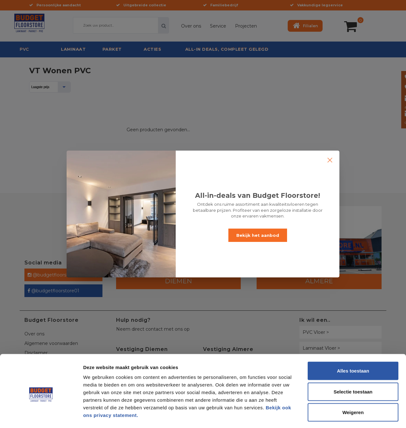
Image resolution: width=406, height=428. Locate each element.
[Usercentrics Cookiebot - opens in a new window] (41, 415)
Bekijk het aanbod (257, 235)
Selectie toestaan (353, 365)
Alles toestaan (353, 344)
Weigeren (352, 386)
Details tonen (343, 415)
